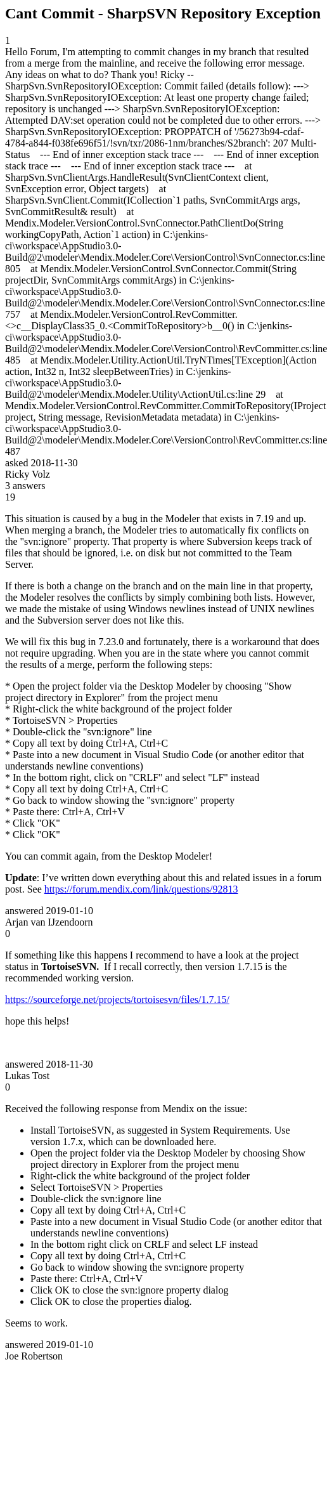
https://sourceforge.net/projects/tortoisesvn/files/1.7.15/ (117, 999)
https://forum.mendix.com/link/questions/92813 (141, 889)
